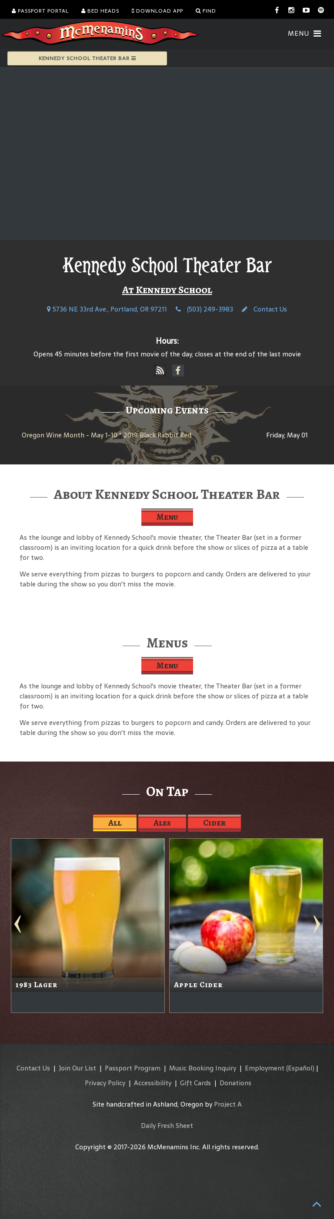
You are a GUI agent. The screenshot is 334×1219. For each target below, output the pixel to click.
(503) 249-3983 (204, 309)
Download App (157, 11)
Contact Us (264, 309)
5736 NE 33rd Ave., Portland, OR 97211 (107, 309)
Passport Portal (40, 11)
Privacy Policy (105, 1082)
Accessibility (152, 1082)
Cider (214, 823)
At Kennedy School (167, 290)
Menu (167, 517)
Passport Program (132, 1068)
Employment (264, 1068)
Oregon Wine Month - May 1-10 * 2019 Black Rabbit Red (106, 435)
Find (206, 11)
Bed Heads (100, 11)
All (114, 823)
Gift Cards (195, 1082)
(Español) (300, 1068)
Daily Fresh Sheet (167, 1125)
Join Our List (77, 1068)
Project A (228, 1104)
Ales (162, 823)
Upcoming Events (167, 410)
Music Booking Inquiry (202, 1068)
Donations (235, 1082)
